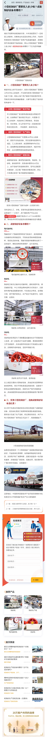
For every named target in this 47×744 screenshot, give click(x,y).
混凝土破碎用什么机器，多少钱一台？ (24, 504)
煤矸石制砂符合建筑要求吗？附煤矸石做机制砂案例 (16, 658)
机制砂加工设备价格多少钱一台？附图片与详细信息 (16, 689)
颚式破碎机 (13, 632)
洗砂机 (32, 632)
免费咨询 (11, 216)
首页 (13, 2)
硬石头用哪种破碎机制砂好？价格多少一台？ (16, 648)
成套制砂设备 (18, 46)
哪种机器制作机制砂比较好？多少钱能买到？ (16, 679)
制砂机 (13, 610)
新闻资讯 (19, 2)
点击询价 (35, 23)
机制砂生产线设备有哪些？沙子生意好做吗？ (16, 668)
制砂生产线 (33, 610)
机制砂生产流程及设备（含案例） (16, 698)
